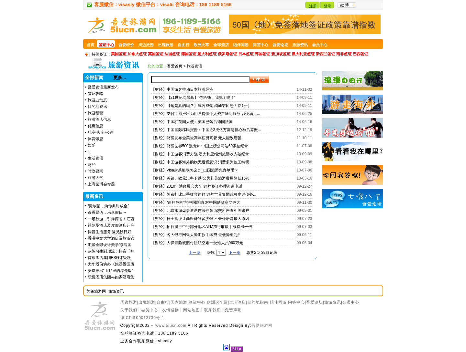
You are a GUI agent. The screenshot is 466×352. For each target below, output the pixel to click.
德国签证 (188, 54)
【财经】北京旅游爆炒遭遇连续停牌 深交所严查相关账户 (200, 210)
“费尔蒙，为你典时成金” (108, 206)
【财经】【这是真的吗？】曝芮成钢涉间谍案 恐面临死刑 (200, 105)
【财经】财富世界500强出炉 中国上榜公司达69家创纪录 (200, 146)
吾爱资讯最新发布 (103, 87)
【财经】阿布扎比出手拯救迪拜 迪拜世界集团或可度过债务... (203, 194)
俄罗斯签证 (227, 54)
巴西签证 (360, 54)
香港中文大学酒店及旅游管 (111, 238)
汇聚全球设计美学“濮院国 (110, 245)
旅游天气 (95, 177)
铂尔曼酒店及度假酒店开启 (111, 225)
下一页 (234, 252)
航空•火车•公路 (101, 132)
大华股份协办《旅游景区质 (111, 264)
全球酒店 (237, 302)
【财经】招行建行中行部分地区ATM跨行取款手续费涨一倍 (201, 226)
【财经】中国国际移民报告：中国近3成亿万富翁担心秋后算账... (206, 130)
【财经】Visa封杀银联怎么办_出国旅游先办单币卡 (195, 170)
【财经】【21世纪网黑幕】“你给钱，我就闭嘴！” (193, 97)
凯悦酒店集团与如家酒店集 (111, 277)
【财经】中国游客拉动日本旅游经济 (182, 89)
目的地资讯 (97, 106)
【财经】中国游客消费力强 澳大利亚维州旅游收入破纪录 (200, 154)
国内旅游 (179, 302)
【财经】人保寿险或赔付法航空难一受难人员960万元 (197, 243)
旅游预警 (95, 113)
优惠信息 (95, 126)
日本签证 (246, 54)
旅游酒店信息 (99, 119)
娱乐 (91, 145)
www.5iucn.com (170, 325)
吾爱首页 (175, 66)
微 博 (344, 5)
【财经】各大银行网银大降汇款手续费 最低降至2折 (195, 235)
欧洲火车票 (217, 302)
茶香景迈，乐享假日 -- (107, 212)
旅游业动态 (97, 100)
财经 (91, 164)
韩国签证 (262, 54)
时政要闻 (95, 171)
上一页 (194, 252)
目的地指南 (257, 302)
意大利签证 (207, 54)
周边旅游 (128, 302)
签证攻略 (95, 93)
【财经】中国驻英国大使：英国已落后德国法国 (192, 121)
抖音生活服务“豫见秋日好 (110, 232)
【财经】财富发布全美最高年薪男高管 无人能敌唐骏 (196, 138)
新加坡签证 (281, 54)
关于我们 (128, 310)
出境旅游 (147, 302)
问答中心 (296, 302)
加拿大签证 (137, 54)
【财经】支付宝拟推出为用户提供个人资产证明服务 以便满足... (205, 113)
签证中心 (197, 302)
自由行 (163, 302)
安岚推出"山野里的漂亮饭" (110, 270)
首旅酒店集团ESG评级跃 (109, 257)
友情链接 (170, 310)
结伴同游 (278, 302)
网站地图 (191, 310)
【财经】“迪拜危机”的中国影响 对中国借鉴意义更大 (195, 202)
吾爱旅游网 (261, 325)
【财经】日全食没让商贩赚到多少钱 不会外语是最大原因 (200, 218)
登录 (327, 6)
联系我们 (212, 310)
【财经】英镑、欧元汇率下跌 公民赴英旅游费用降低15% (200, 178)
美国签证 (119, 54)
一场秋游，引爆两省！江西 (111, 219)
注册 (313, 6)
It (89, 152)
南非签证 (344, 54)
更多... (119, 77)
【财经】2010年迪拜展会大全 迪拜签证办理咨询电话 (196, 186)
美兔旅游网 (96, 291)
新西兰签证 (325, 54)
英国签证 (155, 54)
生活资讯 (95, 158)
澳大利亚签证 (303, 54)
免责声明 (233, 310)
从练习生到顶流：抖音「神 (111, 251)
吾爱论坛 (314, 302)
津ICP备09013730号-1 (142, 318)
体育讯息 (95, 139)
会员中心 (350, 302)
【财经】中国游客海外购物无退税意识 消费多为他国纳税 (200, 162)
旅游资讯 (116, 291)
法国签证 (172, 54)
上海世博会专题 (101, 184)
